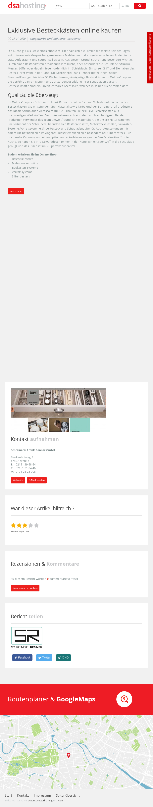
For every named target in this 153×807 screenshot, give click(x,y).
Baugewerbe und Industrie (47, 39)
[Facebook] (22, 657)
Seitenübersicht (68, 795)
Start (8, 795)
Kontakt (23, 795)
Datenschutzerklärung (149, 49)
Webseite (18, 480)
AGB (60, 800)
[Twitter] (44, 657)
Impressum (149, 73)
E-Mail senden (37, 480)
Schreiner (73, 39)
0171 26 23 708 (26, 471)
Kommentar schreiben (25, 588)
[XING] (63, 657)
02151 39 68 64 (26, 464)
